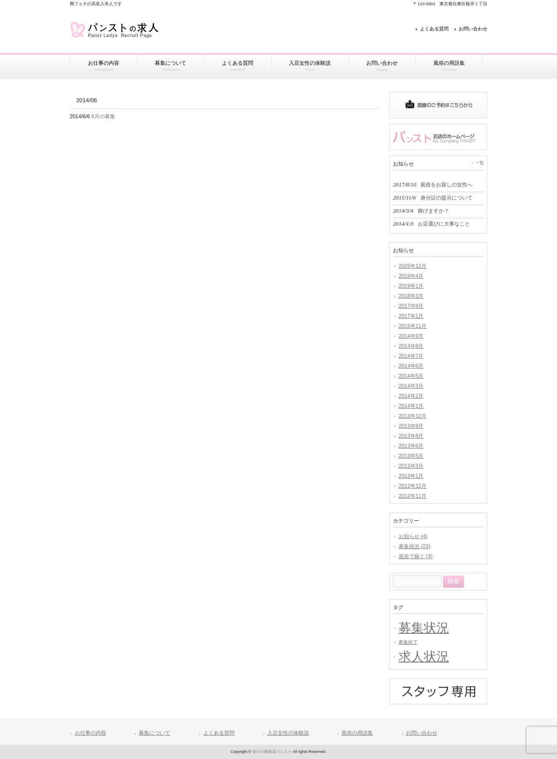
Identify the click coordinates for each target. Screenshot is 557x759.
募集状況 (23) (414, 546)
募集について (154, 733)
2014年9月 (411, 336)
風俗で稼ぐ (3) (416, 556)
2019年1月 (411, 286)
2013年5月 (411, 456)
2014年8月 (411, 346)
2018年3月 (411, 296)
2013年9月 (411, 426)
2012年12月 (412, 486)
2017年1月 (411, 316)
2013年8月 (411, 436)
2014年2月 (411, 396)
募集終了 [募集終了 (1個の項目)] (408, 642)
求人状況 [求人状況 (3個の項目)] (424, 656)
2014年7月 (411, 356)
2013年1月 (411, 476)
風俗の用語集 (357, 733)
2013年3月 (411, 466)
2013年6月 (411, 446)
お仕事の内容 (90, 733)
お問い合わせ (473, 28)
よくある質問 (434, 28)
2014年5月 (411, 376)
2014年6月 (411, 366)
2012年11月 (412, 496)
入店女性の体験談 (288, 733)
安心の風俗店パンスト (272, 751)
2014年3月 (411, 386)
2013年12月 (412, 416)
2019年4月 (411, 276)
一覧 (479, 162)
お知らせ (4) (413, 536)
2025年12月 (412, 266)
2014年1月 (411, 406)
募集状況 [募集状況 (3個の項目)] (424, 627)
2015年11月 (412, 326)
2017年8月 (411, 306)
